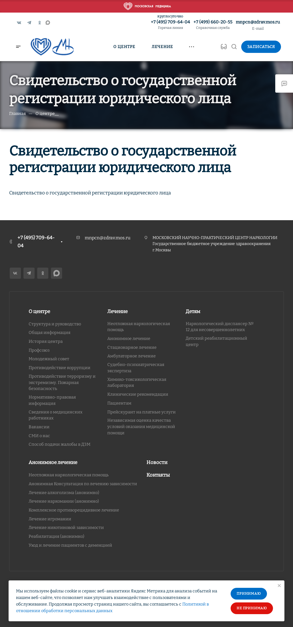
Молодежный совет (49, 358)
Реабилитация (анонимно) (56, 536)
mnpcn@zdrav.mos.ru (258, 22)
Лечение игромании (50, 518)
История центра (46, 341)
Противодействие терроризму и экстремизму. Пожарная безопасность (62, 382)
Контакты (158, 475)
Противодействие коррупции (59, 367)
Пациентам (119, 403)
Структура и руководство (55, 324)
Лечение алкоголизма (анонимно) (64, 492)
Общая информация (49, 332)
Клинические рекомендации (137, 394)
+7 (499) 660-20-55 (212, 25)
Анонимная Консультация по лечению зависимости (83, 483)
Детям (193, 311)
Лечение (117, 311)
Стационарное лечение (132, 347)
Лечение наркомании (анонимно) (64, 501)
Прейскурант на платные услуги (141, 412)
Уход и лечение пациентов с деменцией (70, 545)
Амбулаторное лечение (131, 356)
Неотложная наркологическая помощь (69, 474)
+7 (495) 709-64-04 (170, 25)
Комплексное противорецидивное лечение (74, 510)
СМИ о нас (39, 435)
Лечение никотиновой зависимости (66, 527)
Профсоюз (39, 350)
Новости (156, 462)
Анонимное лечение (128, 338)
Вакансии (39, 426)
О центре (39, 311)
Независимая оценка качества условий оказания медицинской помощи (141, 426)
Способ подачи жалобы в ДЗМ (59, 444)
